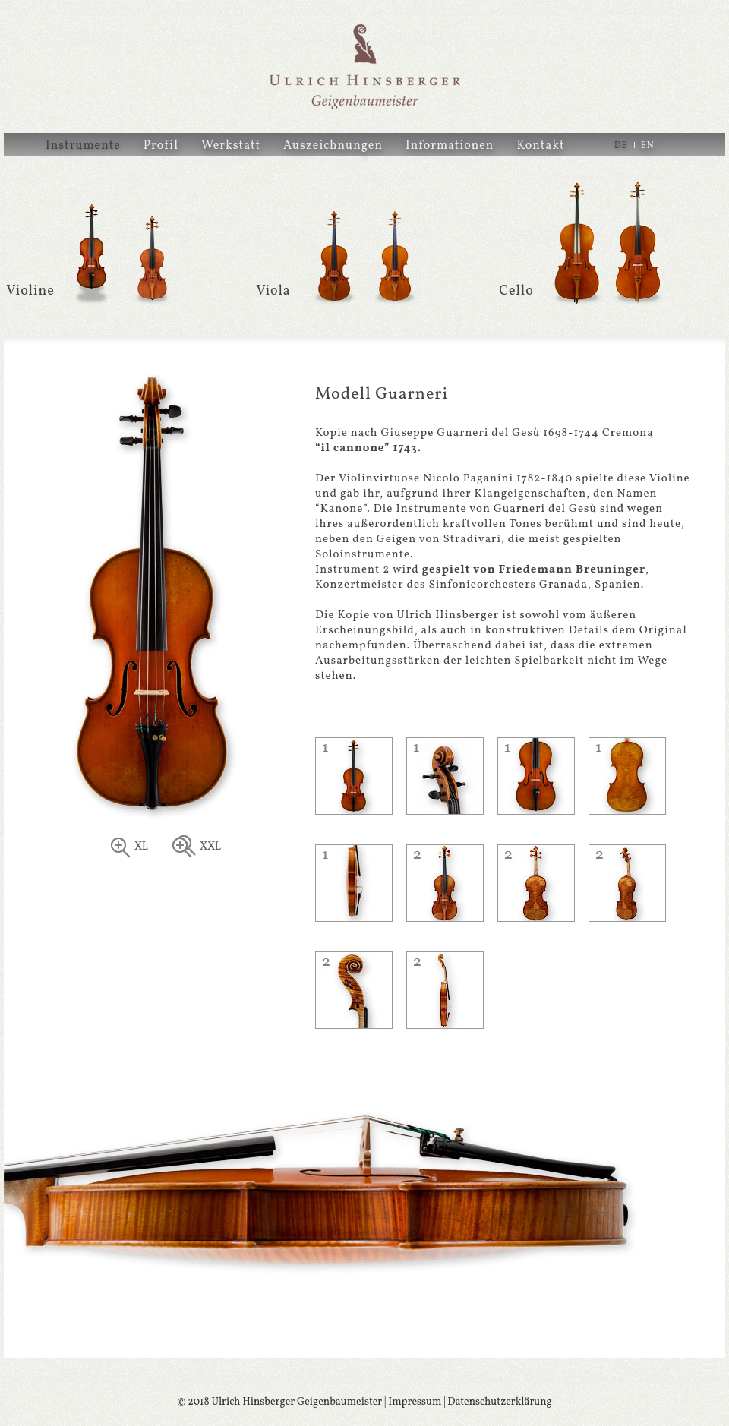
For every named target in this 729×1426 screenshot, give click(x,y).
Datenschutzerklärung (499, 1402)
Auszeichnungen (333, 145)
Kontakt (540, 145)
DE (621, 146)
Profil (161, 145)
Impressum (414, 1402)
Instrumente (83, 145)
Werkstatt (230, 145)
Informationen (450, 145)
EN (648, 146)
